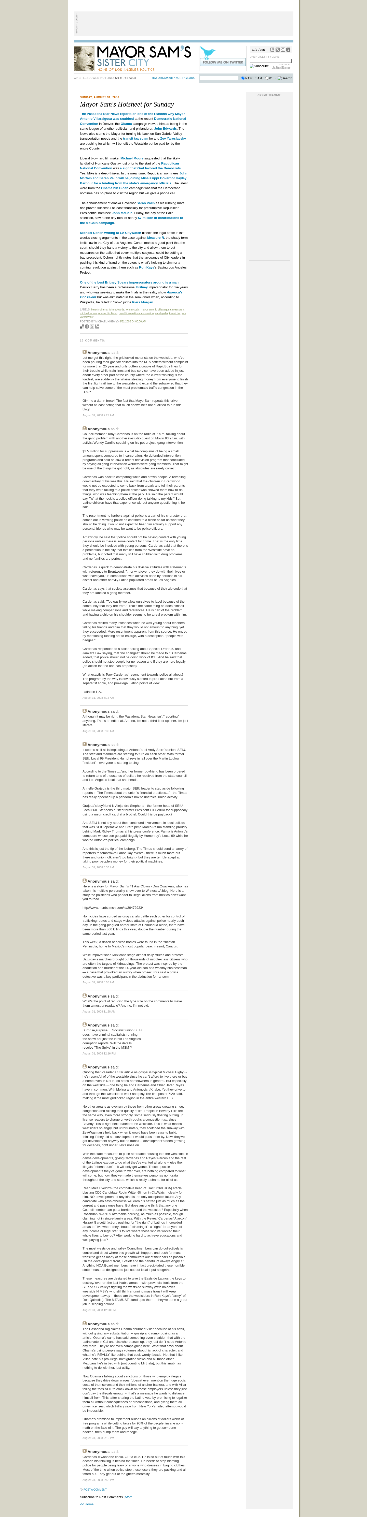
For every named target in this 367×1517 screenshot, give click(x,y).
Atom (128, 1497)
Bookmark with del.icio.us (82, 326)
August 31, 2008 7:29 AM (98, 415)
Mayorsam (253, 78)
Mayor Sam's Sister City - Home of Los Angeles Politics (136, 57)
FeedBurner (281, 66)
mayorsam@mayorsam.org (174, 78)
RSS (272, 50)
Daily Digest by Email (265, 56)
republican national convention (136, 313)
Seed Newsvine (87, 326)
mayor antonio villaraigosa (156, 309)
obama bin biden (107, 313)
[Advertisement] (183, 23)
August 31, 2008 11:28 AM (99, 1011)
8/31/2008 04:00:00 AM (132, 321)
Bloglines (278, 50)
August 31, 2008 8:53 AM (98, 982)
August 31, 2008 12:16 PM (99, 1053)
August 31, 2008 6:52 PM (98, 1479)
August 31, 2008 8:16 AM (98, 697)
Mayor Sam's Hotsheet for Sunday (127, 104)
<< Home (86, 1504)
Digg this (92, 326)
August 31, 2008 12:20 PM (99, 1310)
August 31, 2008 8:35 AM (98, 867)
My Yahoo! (288, 50)
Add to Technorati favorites (97, 326)
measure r (178, 309)
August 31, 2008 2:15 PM (98, 1437)
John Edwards (116, 309)
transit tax (174, 313)
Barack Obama (99, 309)
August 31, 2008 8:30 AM (98, 731)
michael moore (88, 313)
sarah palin (161, 313)
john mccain (133, 309)
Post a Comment (95, 1489)
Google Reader (283, 50)
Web (272, 78)
